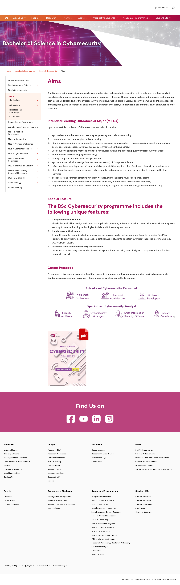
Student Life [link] (162, 18)
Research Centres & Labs (103, 454)
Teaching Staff (54, 465)
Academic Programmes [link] (135, 18)
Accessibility (60, 565)
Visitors (51, 481)
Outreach (8, 496)
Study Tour (140, 508)
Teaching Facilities (12, 473)
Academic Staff (54, 450)
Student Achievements (145, 454)
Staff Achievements (144, 450)
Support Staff (54, 477)
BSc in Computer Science (103, 500)
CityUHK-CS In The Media (146, 461)
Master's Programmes (57, 500)
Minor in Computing (100, 519)
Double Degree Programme (104, 508)
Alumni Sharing (54, 508)
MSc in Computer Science (103, 527)
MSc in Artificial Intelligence (103, 523)
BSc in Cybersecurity (48, 71)
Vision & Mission (11, 450)
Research (97, 444)
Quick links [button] (160, 7)
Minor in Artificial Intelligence (104, 516)
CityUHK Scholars (13, 469)
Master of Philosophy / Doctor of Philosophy (111, 543)
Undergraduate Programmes (60, 496)
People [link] (34, 18)
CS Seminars (9, 500)
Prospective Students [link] (103, 18)
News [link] (67, 18)
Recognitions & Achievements (17, 461)
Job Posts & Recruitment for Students (153, 469)
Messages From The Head (15, 458)
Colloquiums (97, 461)
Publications (99, 458)
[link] (173, 8)
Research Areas (98, 450)
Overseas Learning (143, 512)
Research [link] (51, 18)
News (138, 444)
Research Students (56, 473)
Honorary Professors (57, 458)
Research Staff (54, 469)
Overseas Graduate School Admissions (152, 458)
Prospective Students (60, 491)
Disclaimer (44, 565)
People (51, 444)
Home (6, 18)
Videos (7, 465)
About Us (9, 444)
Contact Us (8, 477)
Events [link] (81, 18)
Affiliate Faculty (54, 461)
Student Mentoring (143, 504)
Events (7, 491)
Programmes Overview (101, 496)
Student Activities (143, 496)
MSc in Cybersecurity (101, 531)
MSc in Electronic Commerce (104, 535)
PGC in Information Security (103, 539)
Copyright (28, 565)
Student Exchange (100, 547)
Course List (98, 550)
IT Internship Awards (144, 465)
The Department (11, 454)
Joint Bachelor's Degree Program (106, 512)
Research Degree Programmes (61, 504)
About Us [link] (18, 18)
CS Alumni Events (11, 504)
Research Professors (57, 454)
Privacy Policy (12, 565)
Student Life (142, 491)
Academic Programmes (25, 71)
